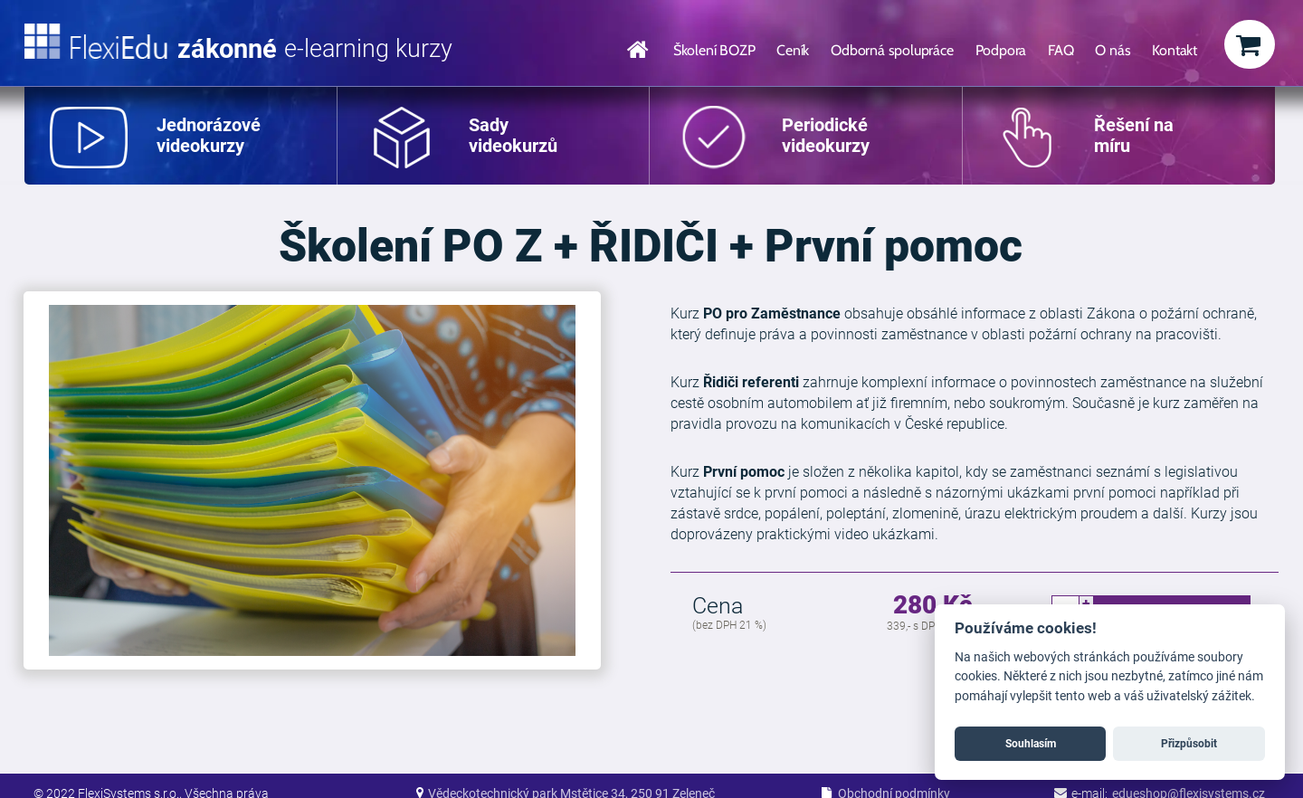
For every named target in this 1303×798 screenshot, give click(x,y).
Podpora (1001, 50)
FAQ (1060, 50)
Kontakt (1174, 50)
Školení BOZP (714, 50)
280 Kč (933, 606)
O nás (1112, 50)
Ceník (792, 50)
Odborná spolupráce (892, 50)
